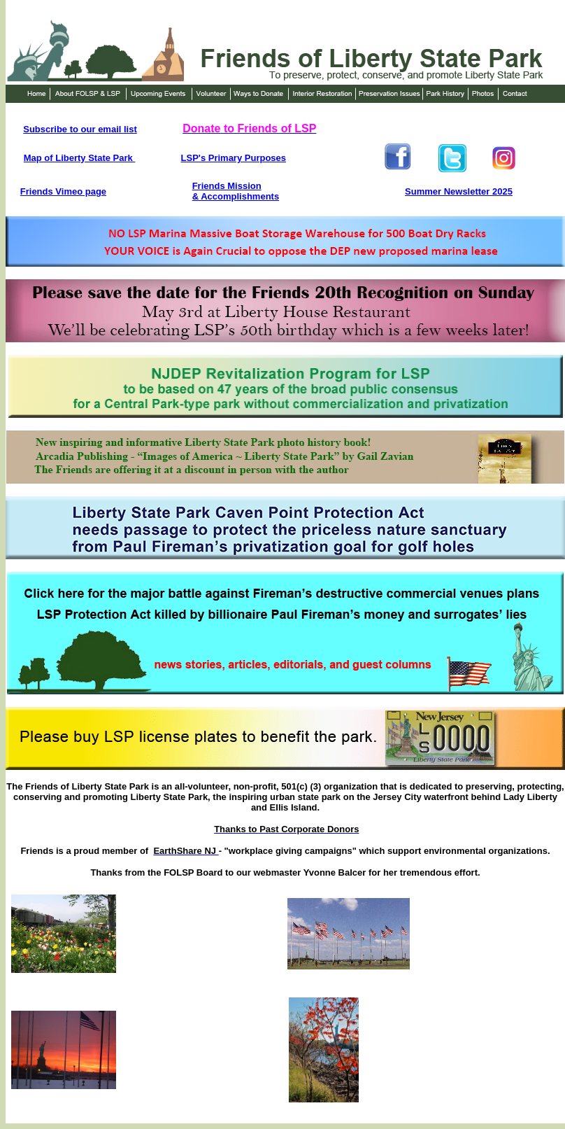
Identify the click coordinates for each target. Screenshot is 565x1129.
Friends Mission (227, 186)
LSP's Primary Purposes (234, 158)
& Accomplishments (236, 196)
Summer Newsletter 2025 (459, 191)
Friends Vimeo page (63, 191)
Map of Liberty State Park (80, 158)
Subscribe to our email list (80, 129)
